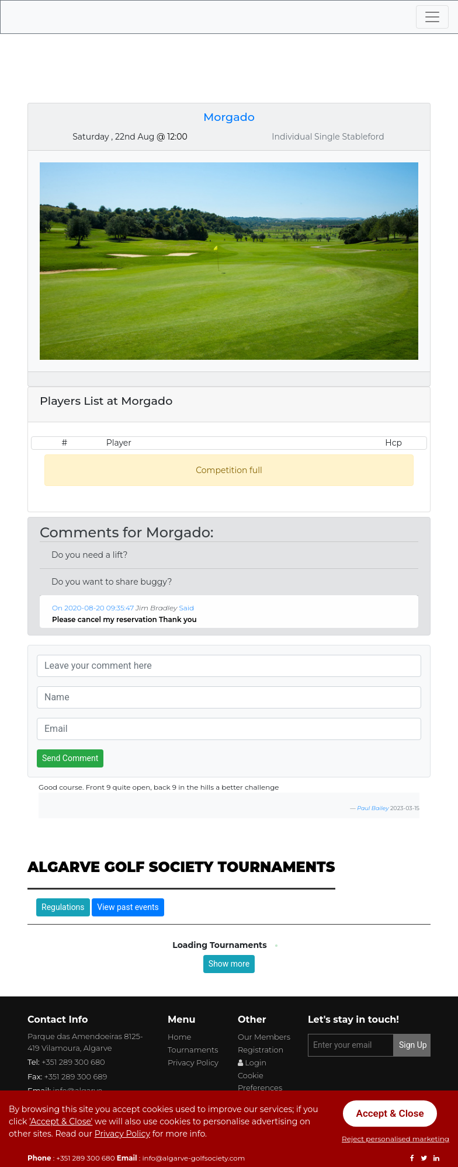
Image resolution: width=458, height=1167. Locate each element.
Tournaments (193, 1049)
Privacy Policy (193, 1062)
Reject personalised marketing (395, 1138)
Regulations (63, 907)
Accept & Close (390, 1113)
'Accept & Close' (60, 1121)
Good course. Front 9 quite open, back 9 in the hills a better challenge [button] (159, 787)
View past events (127, 907)
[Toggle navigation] (432, 17)
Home (179, 1036)
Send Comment (70, 758)
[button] (203, 620)
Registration (260, 1049)
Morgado (229, 117)
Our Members (264, 1036)
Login (252, 1062)
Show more (229, 963)
